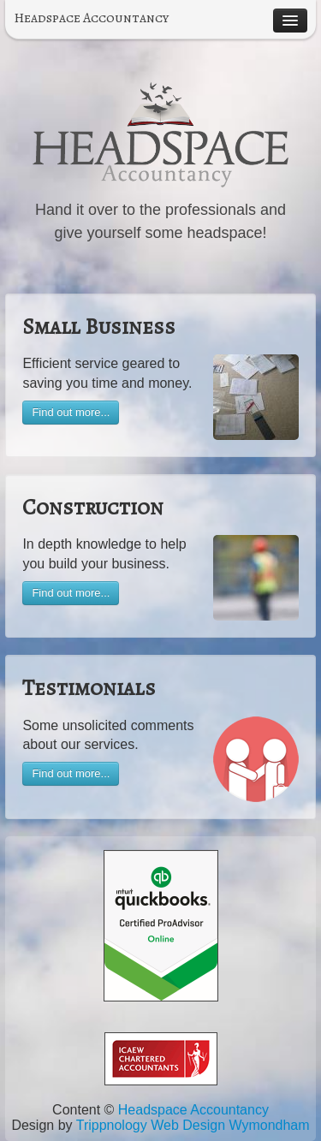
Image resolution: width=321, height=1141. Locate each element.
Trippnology (111, 1125)
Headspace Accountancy (91, 18)
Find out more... (71, 412)
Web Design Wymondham (230, 1125)
